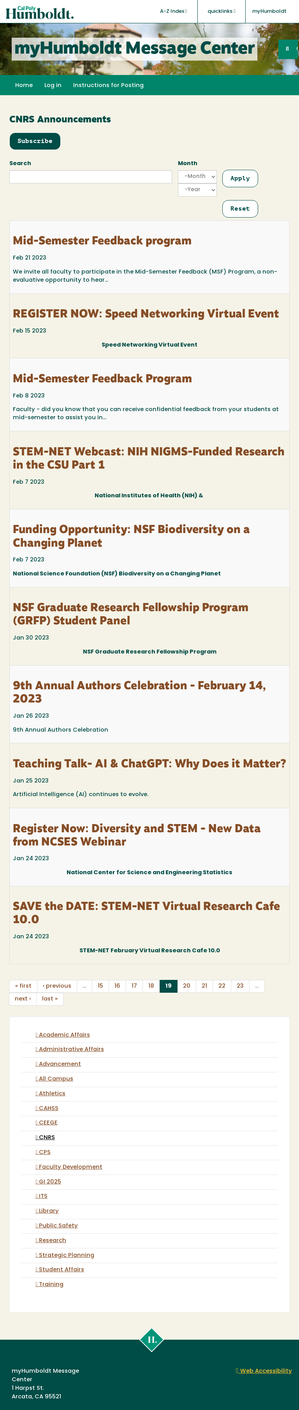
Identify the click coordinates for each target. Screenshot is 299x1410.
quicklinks (222, 11)
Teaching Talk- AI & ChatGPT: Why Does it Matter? (149, 764)
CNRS (47, 1138)
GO (297, 49)
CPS (45, 1153)
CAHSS (48, 1109)
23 (240, 986)
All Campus (56, 1079)
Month (187, 164)
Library (49, 1211)
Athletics (52, 1094)
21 (204, 986)
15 (100, 986)
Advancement (60, 1064)
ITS (43, 1196)
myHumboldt (269, 11)
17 (134, 986)
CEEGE (48, 1123)
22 (221, 986)
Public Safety (58, 1226)
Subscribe (35, 141)
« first (23, 986)
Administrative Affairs (71, 1050)
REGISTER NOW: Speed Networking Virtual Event (146, 314)
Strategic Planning (66, 1255)
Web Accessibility (264, 1371)
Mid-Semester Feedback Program (102, 379)
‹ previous (57, 986)
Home (24, 86)
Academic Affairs (64, 1035)
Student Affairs (61, 1270)
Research (52, 1241)
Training (51, 1285)
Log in (53, 86)
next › (23, 999)
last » (50, 999)
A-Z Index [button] (173, 11)
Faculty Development (70, 1167)
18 (151, 986)
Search (20, 164)
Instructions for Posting (108, 86)
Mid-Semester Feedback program (102, 241)
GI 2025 (50, 1182)
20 (186, 986)
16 (117, 986)
